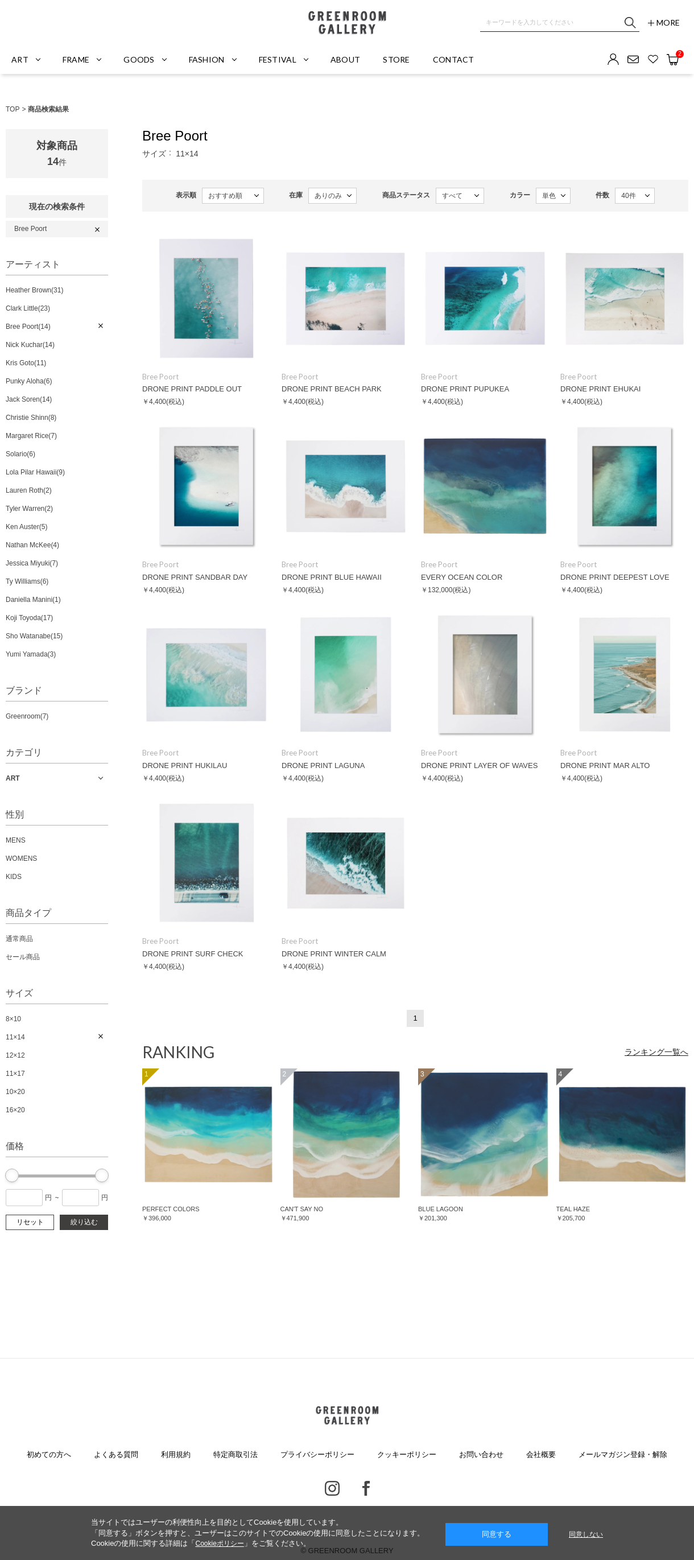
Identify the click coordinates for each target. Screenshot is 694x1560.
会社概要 (541, 1454)
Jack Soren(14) (29, 399)
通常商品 (19, 939)
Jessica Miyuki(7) (32, 563)
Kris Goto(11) (26, 363)
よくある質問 (116, 1454)
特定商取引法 (235, 1454)
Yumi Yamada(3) (31, 654)
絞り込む (84, 1222)
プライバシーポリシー (317, 1454)
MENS (16, 840)
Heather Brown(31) (34, 290)
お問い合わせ (481, 1454)
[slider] (12, 1175)
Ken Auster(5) (26, 527)
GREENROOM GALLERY (347, 23)
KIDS (14, 877)
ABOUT (345, 59)
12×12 (15, 1055)
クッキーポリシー (406, 1454)
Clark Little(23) (28, 308)
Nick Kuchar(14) (30, 345)
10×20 (15, 1092)
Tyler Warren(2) (29, 509)
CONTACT (453, 59)
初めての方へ (49, 1454)
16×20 (15, 1110)
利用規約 (176, 1454)
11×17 (15, 1074)
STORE (396, 59)
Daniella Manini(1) (33, 600)
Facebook (366, 1488)
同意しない (586, 1534)
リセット (30, 1222)
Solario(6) (20, 454)
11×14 (15, 1037)
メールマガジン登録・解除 (623, 1454)
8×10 (13, 1019)
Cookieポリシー (219, 1543)
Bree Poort (30, 229)
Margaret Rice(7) (31, 436)
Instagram (332, 1488)
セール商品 (23, 957)
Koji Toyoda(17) (29, 618)
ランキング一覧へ (656, 1051)
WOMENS (21, 858)
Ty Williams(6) (27, 581)
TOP (12, 109)
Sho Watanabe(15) (34, 636)
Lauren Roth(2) (29, 490)
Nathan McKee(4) (32, 545)
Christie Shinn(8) (31, 418)
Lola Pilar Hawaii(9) (35, 472)
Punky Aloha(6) (29, 381)
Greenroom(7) (27, 716)
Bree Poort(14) (28, 327)
